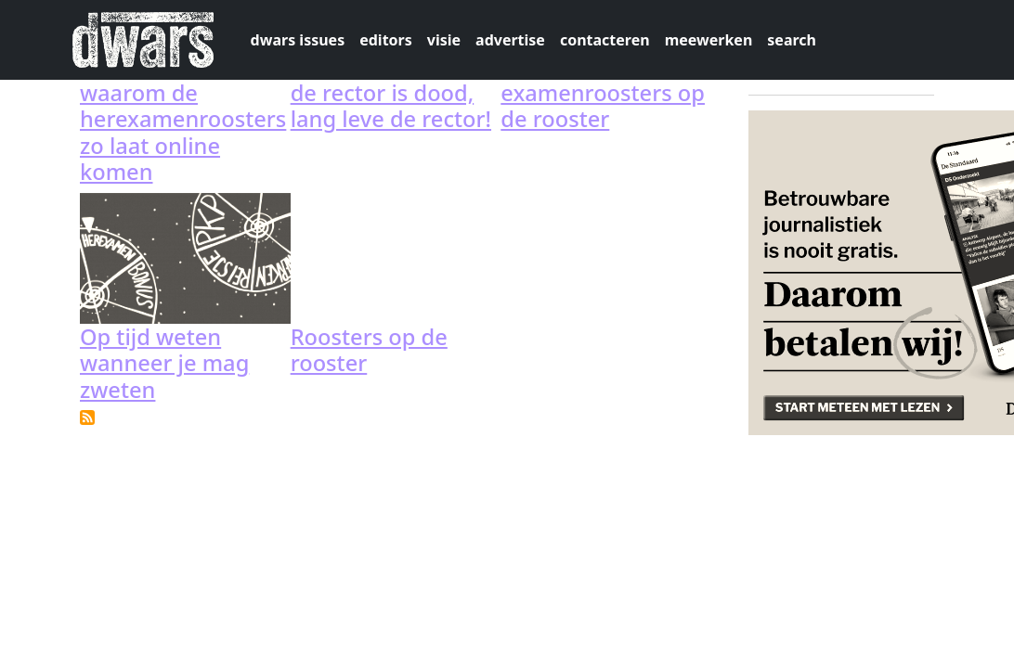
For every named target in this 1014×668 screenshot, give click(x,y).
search (791, 40)
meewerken (709, 40)
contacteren (605, 40)
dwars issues (298, 40)
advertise (510, 40)
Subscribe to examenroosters (87, 417)
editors (385, 40)
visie (444, 40)
